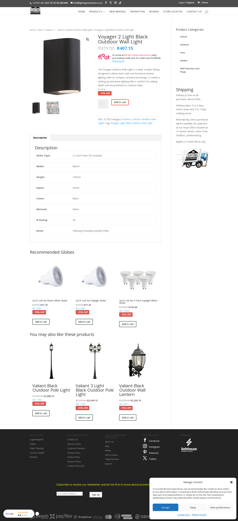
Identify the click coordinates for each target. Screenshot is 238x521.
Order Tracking (36, 448)
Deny (193, 507)
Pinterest (154, 453)
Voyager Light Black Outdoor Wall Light (131, 123)
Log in (182, 2)
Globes (183, 60)
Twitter (153, 459)
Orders (33, 444)
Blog (107, 446)
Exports (108, 464)
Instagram (154, 446)
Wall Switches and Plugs (189, 70)
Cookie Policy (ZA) (75, 466)
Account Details (37, 453)
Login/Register (36, 439)
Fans (182, 52)
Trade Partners (112, 459)
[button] (231, 482)
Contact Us (72, 439)
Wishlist (33, 457)
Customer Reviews (76, 448)
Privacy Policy (73, 453)
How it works (118, 61)
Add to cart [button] (41, 321)
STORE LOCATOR (172, 11)
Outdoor (49, 29)
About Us (109, 441)
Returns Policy (74, 461)
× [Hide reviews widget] (37, 513)
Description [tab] (40, 137)
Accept (165, 507)
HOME (81, 11)
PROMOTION (137, 11)
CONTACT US (194, 11)
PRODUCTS (95, 11)
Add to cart (120, 102)
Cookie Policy (184, 514)
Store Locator (111, 455)
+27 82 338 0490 (59, 3)
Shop (40, 29)
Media (108, 450)
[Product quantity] (103, 104)
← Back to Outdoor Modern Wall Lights (74, 29)
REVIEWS (154, 11)
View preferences (220, 507)
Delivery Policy (74, 444)
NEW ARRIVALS (117, 11)
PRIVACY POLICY (199, 514)
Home (33, 29)
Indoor (183, 36)
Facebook (154, 440)
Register (191, 2)
